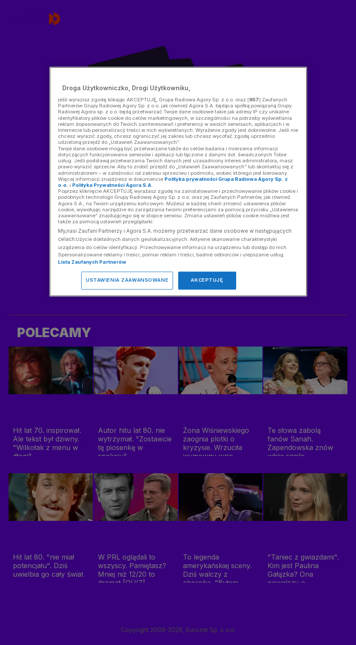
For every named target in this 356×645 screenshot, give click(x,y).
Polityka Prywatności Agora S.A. (112, 185)
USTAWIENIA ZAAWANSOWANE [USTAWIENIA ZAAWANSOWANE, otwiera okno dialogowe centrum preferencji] (127, 280)
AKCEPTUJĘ (207, 280)
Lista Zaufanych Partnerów (92, 262)
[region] (178, 182)
